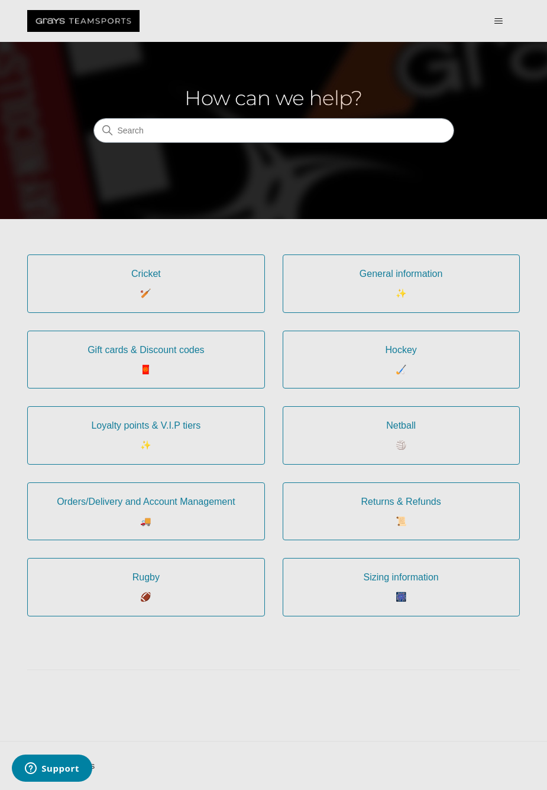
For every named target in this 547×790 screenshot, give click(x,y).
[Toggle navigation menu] (499, 21)
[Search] (274, 130)
